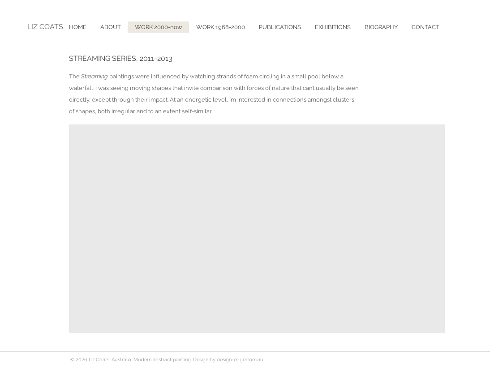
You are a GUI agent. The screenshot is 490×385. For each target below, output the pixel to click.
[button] (280, 27)
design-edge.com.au (240, 360)
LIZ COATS (45, 26)
